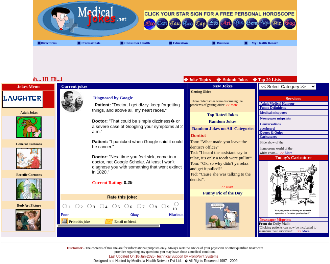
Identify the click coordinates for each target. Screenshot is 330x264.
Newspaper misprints (275, 118)
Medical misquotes (273, 112)
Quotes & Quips (271, 132)
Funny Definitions (273, 107)
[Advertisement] (165, 61)
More (288, 153)
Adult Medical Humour (277, 103)
